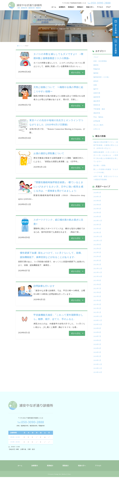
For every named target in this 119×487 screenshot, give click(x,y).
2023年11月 (97, 226)
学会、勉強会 (98, 119)
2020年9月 (97, 337)
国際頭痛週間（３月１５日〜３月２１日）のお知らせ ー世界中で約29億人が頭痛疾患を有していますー (105, 160)
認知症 (96, 82)
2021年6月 (97, 300)
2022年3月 (97, 267)
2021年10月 (97, 283)
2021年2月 (97, 316)
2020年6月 (97, 349)
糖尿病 (96, 65)
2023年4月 (97, 234)
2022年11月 (97, 246)
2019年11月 (97, 378)
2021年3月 (97, 312)
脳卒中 (96, 90)
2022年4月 (97, 263)
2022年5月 (97, 259)
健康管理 (96, 98)
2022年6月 (97, 254)
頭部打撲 (96, 94)
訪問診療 (96, 123)
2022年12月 (97, 242)
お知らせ (96, 131)
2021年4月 (97, 308)
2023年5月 (97, 230)
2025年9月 (97, 205)
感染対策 (96, 115)
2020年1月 (97, 370)
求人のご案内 (98, 127)
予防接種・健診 (99, 111)
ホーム (20, 45)
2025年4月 (97, 217)
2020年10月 (97, 333)
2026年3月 (97, 197)
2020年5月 (97, 353)
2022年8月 (97, 250)
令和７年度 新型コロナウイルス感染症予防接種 (105, 181)
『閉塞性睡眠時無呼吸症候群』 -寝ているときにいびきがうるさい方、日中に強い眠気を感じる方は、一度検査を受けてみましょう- (58, 186)
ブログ (96, 57)
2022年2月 (97, 271)
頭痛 (95, 86)
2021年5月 (97, 304)
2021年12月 (97, 275)
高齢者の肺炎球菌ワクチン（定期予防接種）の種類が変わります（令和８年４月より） (105, 148)
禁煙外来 (96, 107)
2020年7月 (97, 345)
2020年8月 (97, 341)
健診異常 (96, 103)
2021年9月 (97, 287)
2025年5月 (97, 213)
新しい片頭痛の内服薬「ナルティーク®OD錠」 (105, 174)
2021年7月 (97, 296)
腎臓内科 (96, 70)
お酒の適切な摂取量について (48, 153)
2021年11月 (97, 279)
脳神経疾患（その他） (102, 78)
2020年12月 (97, 325)
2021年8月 (97, 292)
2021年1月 (97, 320)
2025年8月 (97, 209)
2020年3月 (97, 362)
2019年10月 (97, 382)
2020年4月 (97, 358)
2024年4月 (97, 222)
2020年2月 (97, 366)
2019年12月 (97, 374)
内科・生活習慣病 (100, 61)
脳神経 (96, 74)
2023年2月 (97, 238)
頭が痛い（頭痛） (100, 169)
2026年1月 (97, 201)
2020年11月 (97, 329)
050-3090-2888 (99, 3)
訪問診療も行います (44, 286)
